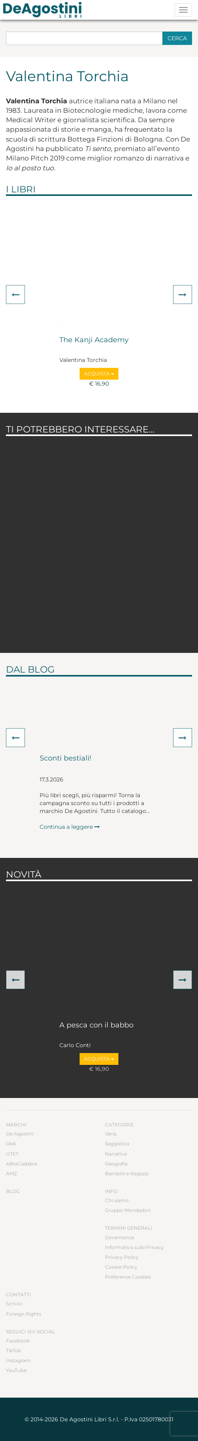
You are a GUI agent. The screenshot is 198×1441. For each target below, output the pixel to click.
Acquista (99, 374)
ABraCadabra (21, 1164)
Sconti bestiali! (65, 758)
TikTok (13, 1350)
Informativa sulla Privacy (134, 1247)
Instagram (18, 1360)
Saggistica (117, 1143)
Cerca (177, 38)
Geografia (116, 1164)
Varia (110, 1134)
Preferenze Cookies (128, 1277)
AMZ (11, 1173)
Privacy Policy (122, 1257)
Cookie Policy (121, 1267)
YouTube (16, 1370)
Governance (119, 1237)
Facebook (18, 1341)
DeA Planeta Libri (44, 10)
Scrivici (14, 1304)
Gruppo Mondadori (127, 1210)
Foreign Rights (23, 1314)
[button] (15, 294)
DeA (11, 1143)
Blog (13, 1191)
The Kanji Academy (94, 340)
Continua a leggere (70, 826)
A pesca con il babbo (96, 1025)
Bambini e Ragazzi (126, 1173)
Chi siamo (117, 1200)
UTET (12, 1154)
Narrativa (116, 1154)
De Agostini (20, 1134)
